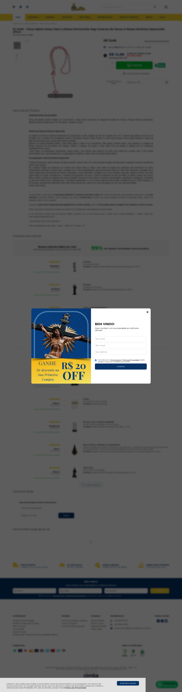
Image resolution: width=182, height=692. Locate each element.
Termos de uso (116, 360)
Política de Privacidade (75, 688)
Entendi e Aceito (128, 683)
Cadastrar (121, 366)
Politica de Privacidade (131, 360)
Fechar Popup (147, 312)
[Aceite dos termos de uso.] (96, 360)
